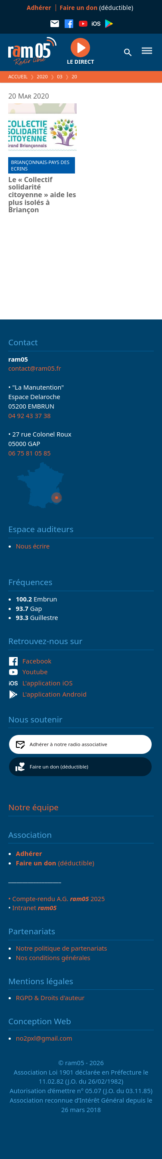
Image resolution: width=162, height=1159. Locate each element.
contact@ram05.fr (34, 368)
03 (59, 76)
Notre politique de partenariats (61, 948)
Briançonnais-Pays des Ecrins (40, 165)
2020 (42, 76)
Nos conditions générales (53, 957)
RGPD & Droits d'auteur (50, 997)
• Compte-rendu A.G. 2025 (56, 898)
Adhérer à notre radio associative (68, 744)
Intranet (34, 907)
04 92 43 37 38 (29, 415)
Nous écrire (33, 546)
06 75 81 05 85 (29, 453)
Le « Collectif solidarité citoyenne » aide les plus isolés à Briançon (42, 195)
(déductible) (97, 7)
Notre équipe (33, 807)
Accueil (18, 76)
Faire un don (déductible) (59, 766)
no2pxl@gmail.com (44, 1038)
